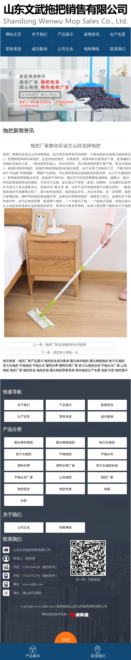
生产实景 (118, 34)
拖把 (128, 206)
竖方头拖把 (10, 365)
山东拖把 (65, 477)
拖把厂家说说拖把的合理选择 (65, 344)
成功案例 (39, 49)
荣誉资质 (13, 49)
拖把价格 (42, 370)
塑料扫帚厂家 (68, 365)
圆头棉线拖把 (98, 361)
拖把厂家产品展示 (30, 361)
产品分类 (12, 429)
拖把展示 (121, 370)
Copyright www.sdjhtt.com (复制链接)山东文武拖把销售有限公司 (64, 606)
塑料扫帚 (52, 365)
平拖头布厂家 (110, 365)
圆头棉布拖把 (79, 361)
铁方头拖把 (117, 361)
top (65, 639)
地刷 (104, 370)
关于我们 (39, 34)
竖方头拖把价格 (89, 365)
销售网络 (92, 49)
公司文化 (65, 49)
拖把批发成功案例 (56, 361)
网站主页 (13, 34)
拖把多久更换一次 (65, 352)
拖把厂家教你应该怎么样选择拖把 (65, 145)
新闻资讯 (92, 34)
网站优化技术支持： (65, 614)
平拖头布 (38, 365)
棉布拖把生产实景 (87, 370)
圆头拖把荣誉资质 (62, 370)
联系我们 (118, 49)
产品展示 (65, 34)
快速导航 (12, 392)
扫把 (111, 370)
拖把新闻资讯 (18, 131)
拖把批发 (29, 370)
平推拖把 (25, 365)
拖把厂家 (9, 154)
